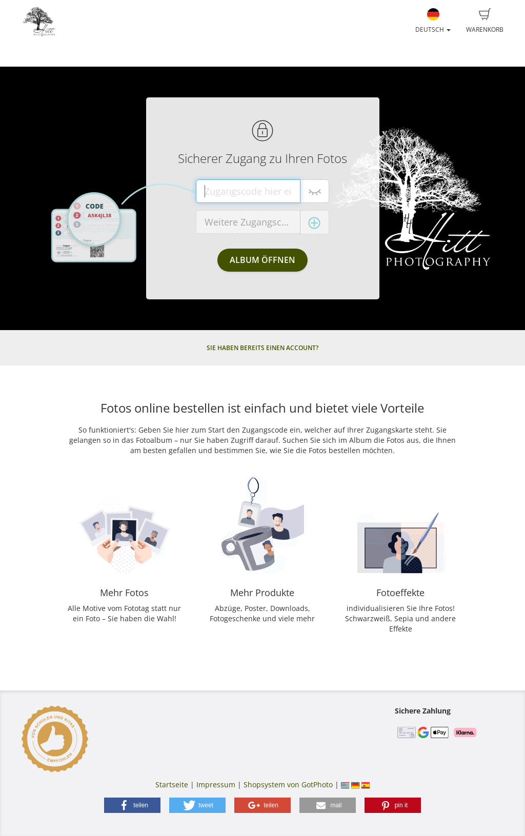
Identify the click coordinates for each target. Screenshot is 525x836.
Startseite (171, 784)
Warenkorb (484, 21)
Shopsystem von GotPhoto (288, 784)
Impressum (215, 784)
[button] (132, 805)
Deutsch (433, 21)
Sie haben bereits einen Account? (262, 347)
